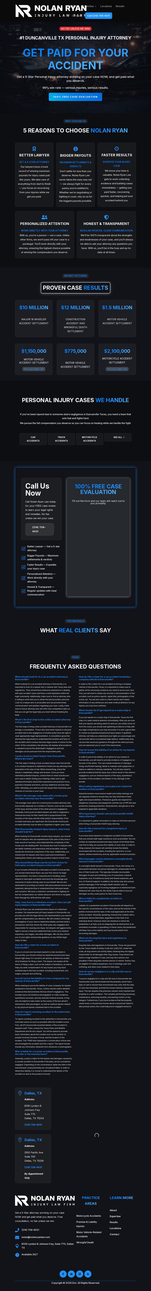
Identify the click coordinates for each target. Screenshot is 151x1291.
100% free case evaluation (75, 96)
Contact (76, 16)
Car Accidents (33, 439)
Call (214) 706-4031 (98, 15)
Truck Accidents (61, 439)
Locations (106, 6)
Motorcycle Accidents (89, 439)
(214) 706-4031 (39, 529)
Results (120, 6)
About (75, 6)
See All (118, 437)
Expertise (88, 6)
